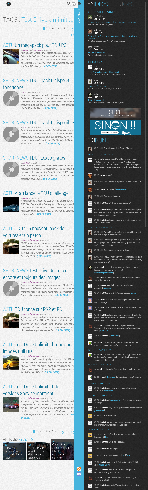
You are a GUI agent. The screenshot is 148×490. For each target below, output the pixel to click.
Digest (129, 4)
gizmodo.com (106, 411)
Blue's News (38, 56)
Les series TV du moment (100, 86)
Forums (97, 61)
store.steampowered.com (106, 272)
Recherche (67, 4)
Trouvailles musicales (99, 100)
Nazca (98, 80)
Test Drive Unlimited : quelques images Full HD (29, 367)
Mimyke (98, 46)
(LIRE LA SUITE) (56, 71)
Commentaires (104, 11)
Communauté (81, 230)
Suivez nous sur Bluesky (81, 484)
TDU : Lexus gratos (34, 173)
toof (25, 97)
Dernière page (70, 41)
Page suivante (70, 35)
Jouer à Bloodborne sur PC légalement (105, 72)
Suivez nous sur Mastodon (81, 479)
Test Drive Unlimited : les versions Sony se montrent (32, 412)
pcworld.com (111, 391)
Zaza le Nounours (31, 255)
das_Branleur (100, 16)
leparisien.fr (114, 376)
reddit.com (109, 287)
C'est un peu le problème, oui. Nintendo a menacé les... (109, 74)
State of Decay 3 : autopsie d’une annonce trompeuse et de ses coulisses (115, 37)
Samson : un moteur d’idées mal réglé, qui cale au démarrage (114, 22)
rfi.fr (108, 437)
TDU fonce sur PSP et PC (32, 324)
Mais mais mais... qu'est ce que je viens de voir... (107, 88)
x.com (136, 292)
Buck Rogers (100, 30)
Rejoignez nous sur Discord (81, 474)
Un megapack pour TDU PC (35, 50)
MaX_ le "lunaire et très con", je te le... (103, 24)
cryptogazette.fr (118, 400)
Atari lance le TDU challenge (35, 208)
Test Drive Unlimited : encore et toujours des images (36, 289)
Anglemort (100, 94)
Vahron (98, 66)
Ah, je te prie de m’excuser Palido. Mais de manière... (109, 41)
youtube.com (123, 189)
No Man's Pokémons (98, 52)
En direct (102, 4)
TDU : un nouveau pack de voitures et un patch (33, 247)
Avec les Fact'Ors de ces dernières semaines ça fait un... (110, 102)
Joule (25, 55)
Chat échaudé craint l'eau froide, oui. (103, 54)
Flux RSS (81, 469)
